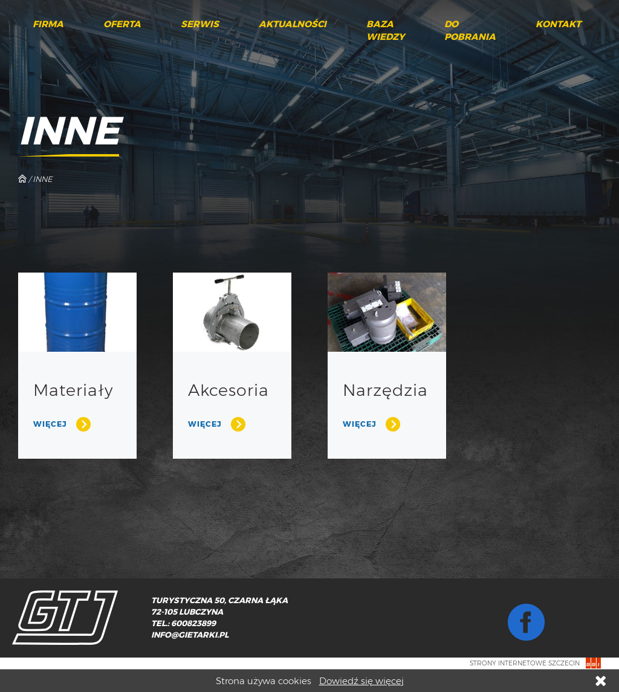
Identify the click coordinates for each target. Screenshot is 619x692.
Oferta (122, 24)
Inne (42, 179)
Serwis (200, 24)
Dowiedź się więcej (361, 681)
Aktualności (292, 24)
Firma (48, 24)
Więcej (50, 423)
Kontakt (558, 24)
